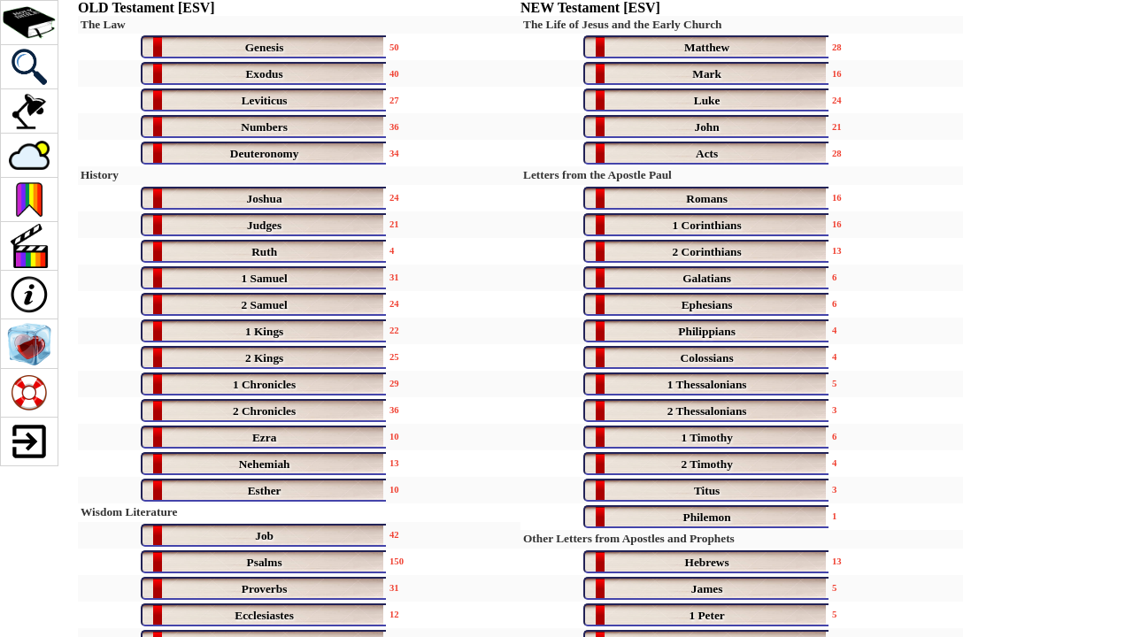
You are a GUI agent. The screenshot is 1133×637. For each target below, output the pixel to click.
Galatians (706, 278)
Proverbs (265, 588)
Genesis (264, 47)
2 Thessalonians (707, 411)
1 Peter (706, 615)
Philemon (707, 517)
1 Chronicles (264, 384)
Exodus (263, 74)
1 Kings (264, 331)
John (707, 127)
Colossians (707, 358)
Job (264, 535)
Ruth (264, 251)
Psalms (264, 562)
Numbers (264, 127)
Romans (707, 198)
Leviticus (265, 100)
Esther (264, 490)
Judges (264, 225)
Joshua (264, 198)
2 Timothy (706, 464)
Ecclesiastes (264, 615)
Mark (706, 74)
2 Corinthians (707, 251)
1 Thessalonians (707, 384)
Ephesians (707, 304)
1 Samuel (264, 278)
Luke (707, 100)
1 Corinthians (707, 225)
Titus (707, 490)
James (707, 588)
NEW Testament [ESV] (590, 7)
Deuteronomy (264, 153)
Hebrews (707, 562)
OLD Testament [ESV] (146, 7)
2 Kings (264, 358)
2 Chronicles (264, 411)
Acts (707, 153)
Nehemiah (264, 464)
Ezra (264, 437)
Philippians (706, 331)
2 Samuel (264, 304)
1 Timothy (706, 437)
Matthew (706, 47)
